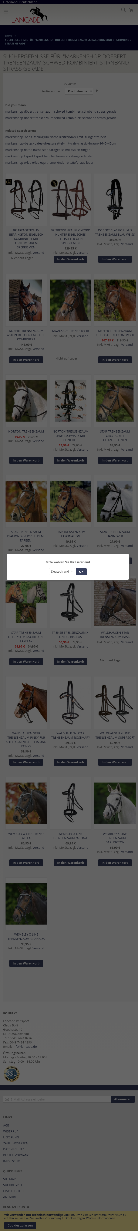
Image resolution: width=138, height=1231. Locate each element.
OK (81, 572)
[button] (62, 571)
